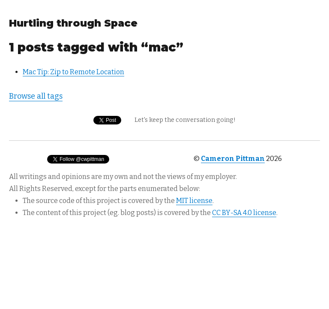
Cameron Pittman (233, 158)
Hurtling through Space (73, 23)
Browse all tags (36, 96)
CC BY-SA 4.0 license (244, 213)
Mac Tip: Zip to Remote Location (73, 72)
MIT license (194, 201)
